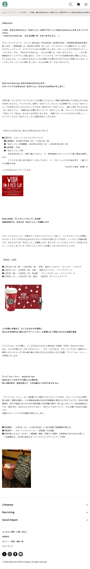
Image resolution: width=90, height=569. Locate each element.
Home (4, 12)
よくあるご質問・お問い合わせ (14, 531)
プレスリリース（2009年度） (18, 12)
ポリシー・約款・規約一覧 (12, 541)
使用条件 (5, 536)
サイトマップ (7, 546)
